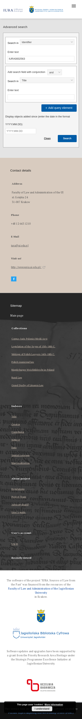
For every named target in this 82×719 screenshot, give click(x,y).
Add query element (58, 107)
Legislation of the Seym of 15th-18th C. (33, 346)
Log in (14, 544)
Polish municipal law (22, 361)
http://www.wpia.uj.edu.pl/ (28, 267)
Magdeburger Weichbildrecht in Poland (32, 369)
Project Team (18, 496)
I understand (42, 708)
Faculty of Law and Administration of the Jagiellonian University (41, 590)
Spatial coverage (20, 455)
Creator (15, 424)
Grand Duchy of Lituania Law (27, 385)
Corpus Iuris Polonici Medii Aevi (29, 338)
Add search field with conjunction (26, 72)
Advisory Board (19, 504)
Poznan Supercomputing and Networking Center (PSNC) (41, 712)
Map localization (20, 463)
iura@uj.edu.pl (19, 245)
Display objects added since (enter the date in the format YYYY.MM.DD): (37, 120)
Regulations (18, 488)
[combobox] (47, 42)
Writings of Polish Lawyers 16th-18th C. (33, 354)
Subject (15, 439)
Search (67, 138)
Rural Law (16, 377)
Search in (13, 43)
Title (14, 416)
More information (54, 704)
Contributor (17, 432)
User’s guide (18, 512)
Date (14, 447)
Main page (17, 315)
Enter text (13, 52)
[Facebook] (13, 279)
